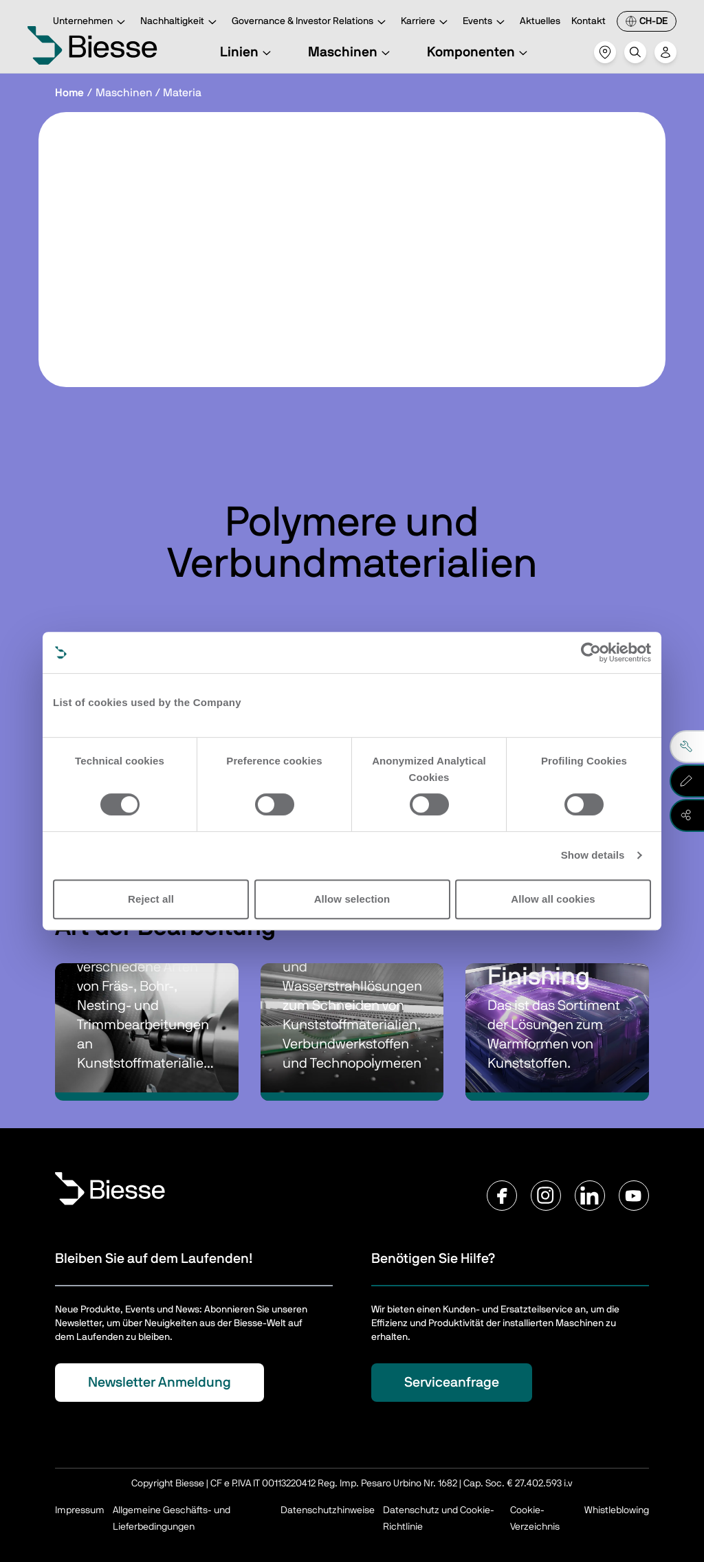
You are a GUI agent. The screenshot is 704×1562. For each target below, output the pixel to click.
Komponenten (479, 52)
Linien (247, 52)
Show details (593, 855)
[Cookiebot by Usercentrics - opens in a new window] (591, 652)
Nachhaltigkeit (180, 22)
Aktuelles (540, 21)
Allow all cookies (553, 899)
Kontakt (588, 21)
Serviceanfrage (451, 1382)
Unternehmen (91, 22)
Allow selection (352, 899)
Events (486, 22)
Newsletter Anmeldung (159, 1382)
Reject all (151, 899)
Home (69, 92)
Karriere (426, 22)
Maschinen (351, 52)
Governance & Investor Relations (311, 22)
